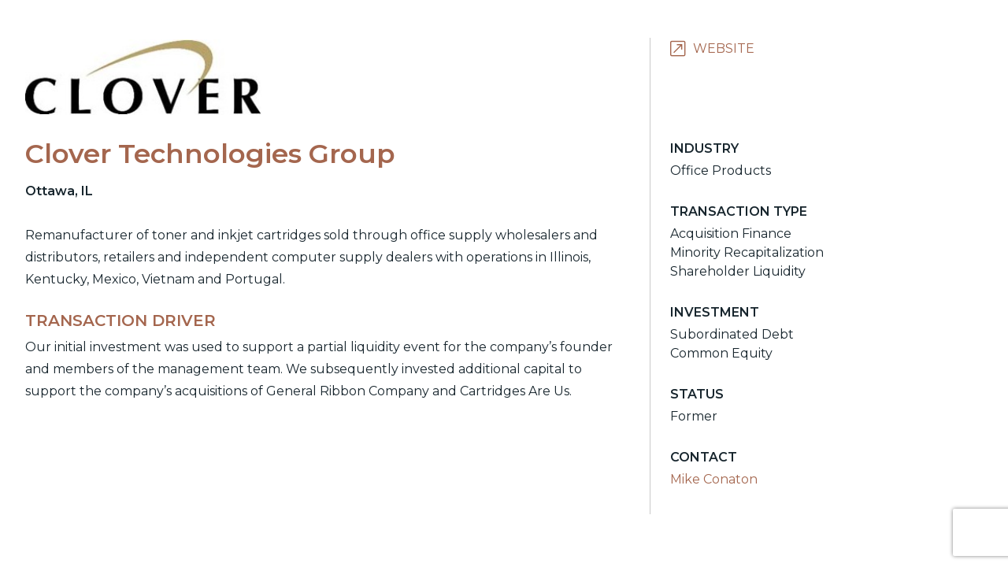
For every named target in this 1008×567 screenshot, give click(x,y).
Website (723, 48)
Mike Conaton (714, 479)
